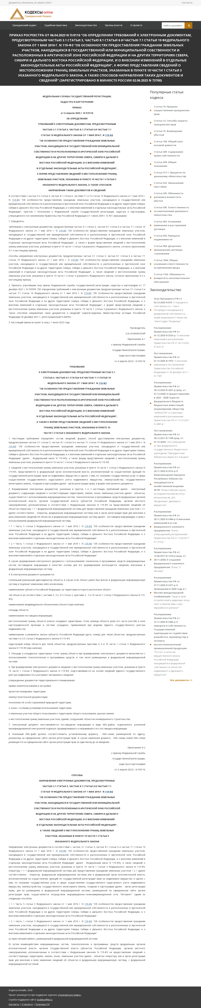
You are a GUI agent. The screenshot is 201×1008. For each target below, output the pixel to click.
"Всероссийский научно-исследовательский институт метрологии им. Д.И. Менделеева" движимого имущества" (170, 484)
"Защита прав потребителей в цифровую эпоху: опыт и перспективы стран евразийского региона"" (172, 592)
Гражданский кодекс (24, 25)
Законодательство (86, 25)
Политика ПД (42, 1004)
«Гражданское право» (69, 994)
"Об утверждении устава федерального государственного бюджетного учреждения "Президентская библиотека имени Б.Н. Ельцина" (171, 443)
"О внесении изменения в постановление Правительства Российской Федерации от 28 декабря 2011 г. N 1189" (171, 364)
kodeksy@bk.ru (44, 999)
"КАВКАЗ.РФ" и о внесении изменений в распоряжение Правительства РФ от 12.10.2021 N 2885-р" (171, 403)
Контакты (187, 2)
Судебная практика (55, 25)
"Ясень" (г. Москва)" (170, 559)
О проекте (136, 25)
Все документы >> (181, 680)
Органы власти (113, 25)
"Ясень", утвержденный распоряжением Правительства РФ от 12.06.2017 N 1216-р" (172, 526)
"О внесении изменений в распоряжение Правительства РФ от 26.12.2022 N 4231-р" (171, 337)
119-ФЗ (109, 135)
